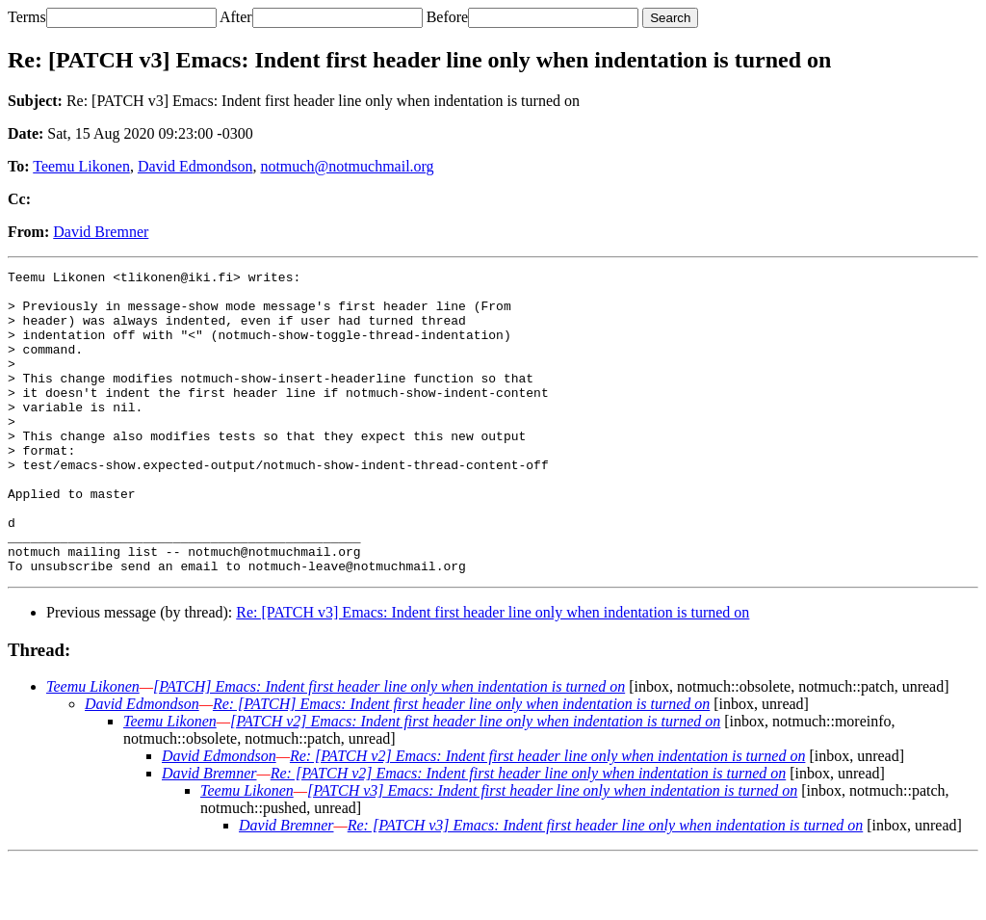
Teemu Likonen (81, 166)
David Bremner (100, 231)
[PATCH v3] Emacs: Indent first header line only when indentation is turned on (552, 851)
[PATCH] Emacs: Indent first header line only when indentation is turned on (389, 747)
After (236, 17)
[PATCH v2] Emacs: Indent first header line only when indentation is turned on (475, 782)
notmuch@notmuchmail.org (346, 166)
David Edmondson (195, 166)
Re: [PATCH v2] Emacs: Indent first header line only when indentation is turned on (548, 816)
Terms (27, 17)
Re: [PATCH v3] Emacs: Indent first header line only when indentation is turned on (492, 673)
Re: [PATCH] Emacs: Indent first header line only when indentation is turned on (461, 764)
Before (448, 17)
